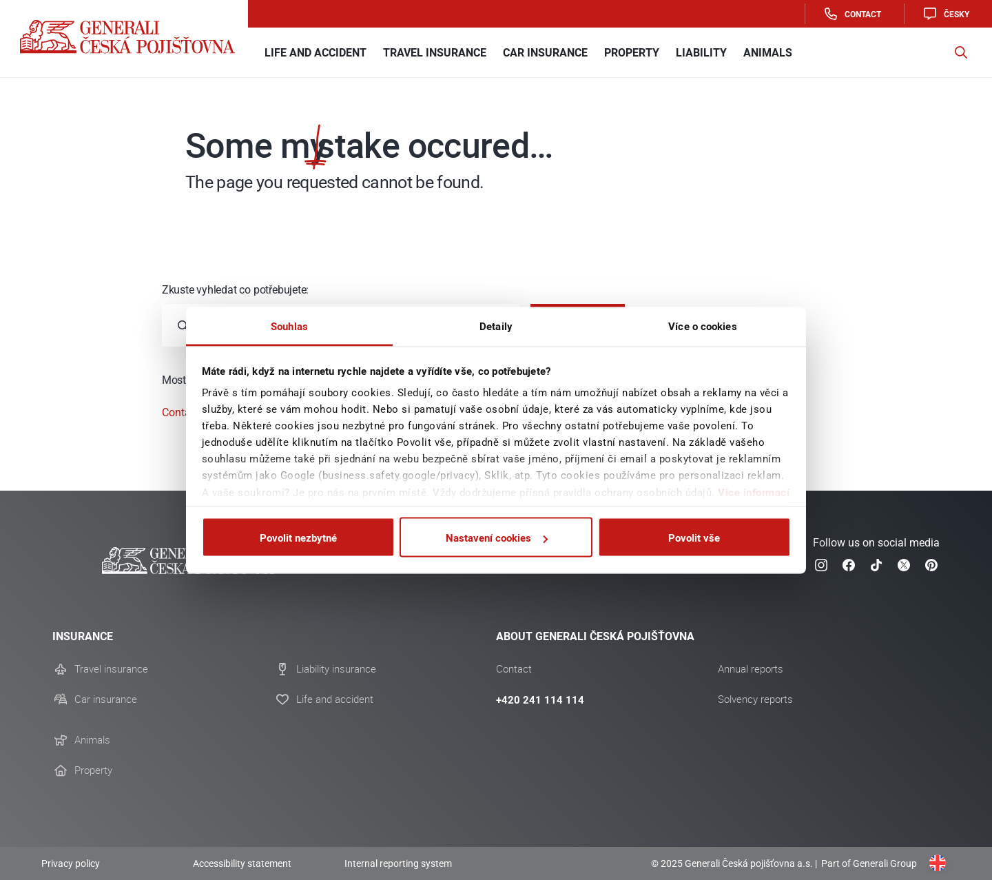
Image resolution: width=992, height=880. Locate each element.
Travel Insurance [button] (434, 52)
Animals (92, 740)
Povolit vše (694, 537)
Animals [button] (767, 52)
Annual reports (750, 669)
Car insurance (105, 699)
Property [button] (631, 52)
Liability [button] (701, 52)
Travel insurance (111, 669)
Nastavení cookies (497, 537)
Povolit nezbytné (298, 537)
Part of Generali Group (868, 863)
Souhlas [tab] (289, 325)
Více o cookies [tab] (702, 325)
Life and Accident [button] (315, 52)
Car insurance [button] (545, 52)
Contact (852, 14)
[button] (961, 52)
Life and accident (334, 699)
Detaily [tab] (496, 325)
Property (93, 770)
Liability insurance (336, 669)
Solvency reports (755, 699)
